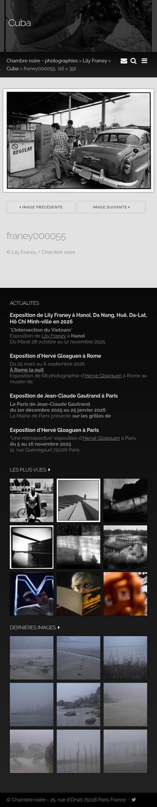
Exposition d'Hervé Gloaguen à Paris (54, 430)
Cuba (13, 69)
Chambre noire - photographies (42, 61)
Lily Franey (95, 61)
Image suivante (111, 207)
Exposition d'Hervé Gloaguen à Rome (55, 356)
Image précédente (41, 207)
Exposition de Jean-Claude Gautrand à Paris (64, 396)
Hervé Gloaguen (103, 376)
